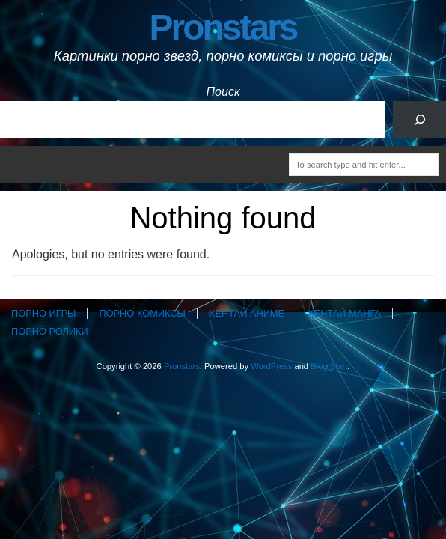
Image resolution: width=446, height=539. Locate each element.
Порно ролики (49, 331)
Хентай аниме (246, 313)
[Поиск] (419, 119)
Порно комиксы (142, 313)
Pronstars (222, 27)
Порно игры (43, 313)
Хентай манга (344, 313)
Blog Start (329, 366)
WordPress (271, 366)
